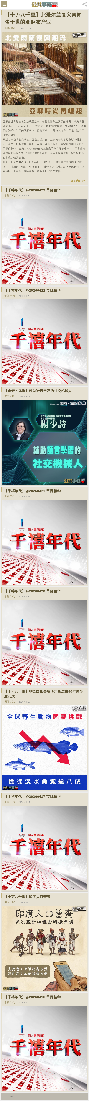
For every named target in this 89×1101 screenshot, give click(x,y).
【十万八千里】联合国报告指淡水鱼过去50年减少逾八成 (43, 693)
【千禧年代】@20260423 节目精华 (32, 190)
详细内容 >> (78, 180)
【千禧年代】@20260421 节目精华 (32, 491)
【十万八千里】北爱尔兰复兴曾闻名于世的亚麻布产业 (43, 18)
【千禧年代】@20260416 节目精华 (32, 997)
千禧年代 (9, 195)
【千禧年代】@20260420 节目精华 (32, 591)
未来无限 (9, 396)
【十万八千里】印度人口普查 (27, 897)
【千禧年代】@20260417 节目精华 (32, 797)
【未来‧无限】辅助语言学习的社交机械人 (38, 391)
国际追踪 (10, 28)
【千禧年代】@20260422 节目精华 (32, 290)
